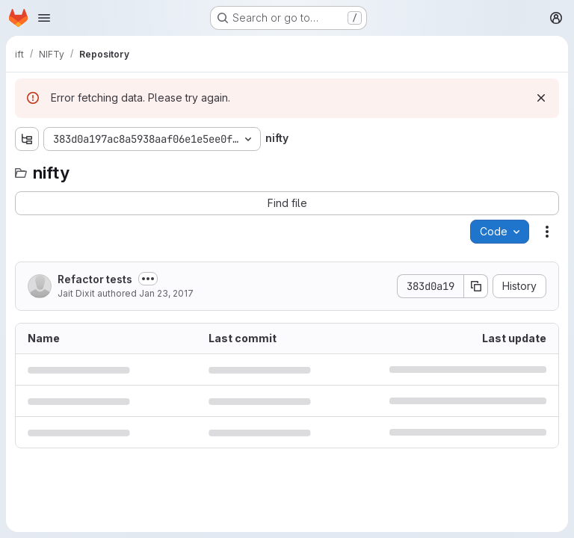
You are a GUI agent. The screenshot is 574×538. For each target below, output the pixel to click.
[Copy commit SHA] (476, 286)
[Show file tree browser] (27, 139)
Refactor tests (95, 279)
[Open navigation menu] (44, 18)
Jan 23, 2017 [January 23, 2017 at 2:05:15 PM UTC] (166, 293)
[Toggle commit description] (148, 278)
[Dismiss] (541, 98)
